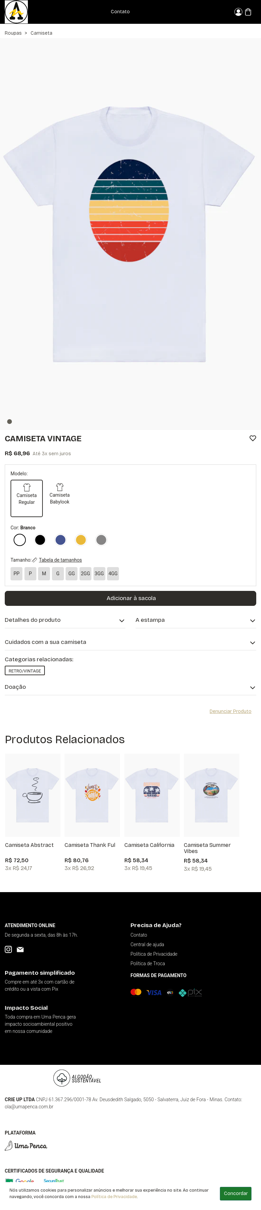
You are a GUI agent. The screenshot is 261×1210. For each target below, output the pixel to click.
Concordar (236, 1193)
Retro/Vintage (24, 671)
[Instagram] (8, 949)
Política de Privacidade (114, 1196)
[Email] (20, 949)
